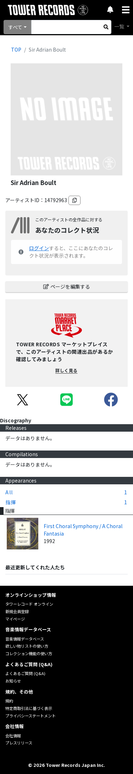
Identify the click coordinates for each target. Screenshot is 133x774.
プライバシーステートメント (30, 715)
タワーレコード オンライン (29, 604)
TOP (16, 49)
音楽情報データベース (24, 639)
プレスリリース (18, 743)
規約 (9, 701)
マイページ (15, 619)
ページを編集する (66, 286)
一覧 (119, 26)
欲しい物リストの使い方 (26, 646)
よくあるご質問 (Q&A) (25, 673)
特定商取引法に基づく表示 (28, 708)
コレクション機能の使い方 (28, 653)
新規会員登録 (17, 611)
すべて (15, 27)
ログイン (39, 248)
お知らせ (13, 681)
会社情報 (13, 735)
